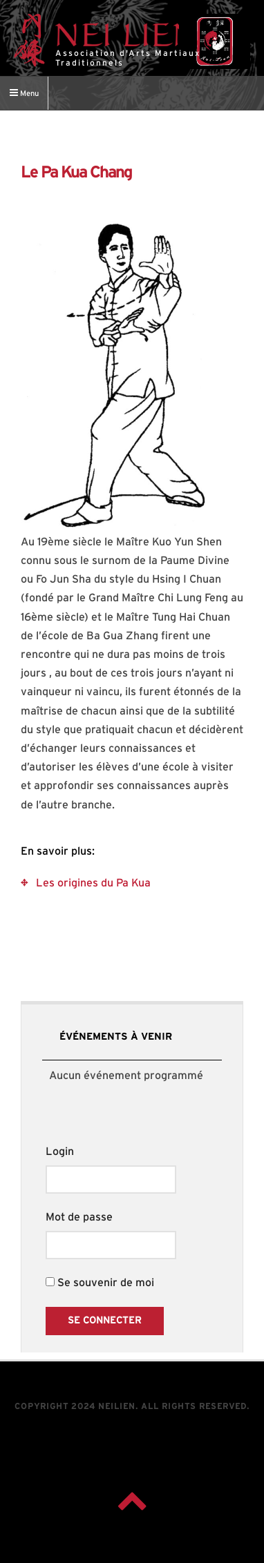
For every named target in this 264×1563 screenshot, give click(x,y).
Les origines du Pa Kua (93, 883)
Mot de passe (79, 1217)
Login (60, 1151)
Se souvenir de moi (100, 1282)
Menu (24, 92)
